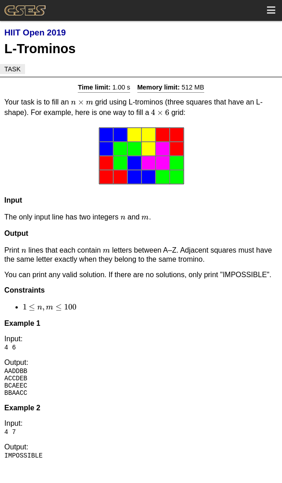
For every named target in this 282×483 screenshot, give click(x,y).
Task (13, 69)
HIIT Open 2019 (35, 32)
